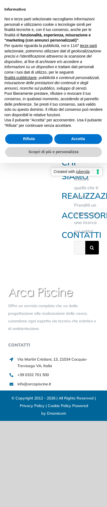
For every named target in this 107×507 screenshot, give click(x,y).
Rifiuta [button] (29, 139)
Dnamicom (56, 413)
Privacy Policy (33, 405)
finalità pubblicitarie (20, 77)
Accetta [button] (78, 139)
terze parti (88, 45)
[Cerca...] (79, 247)
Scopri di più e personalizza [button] (53, 152)
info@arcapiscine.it (34, 384)
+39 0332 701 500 (33, 374)
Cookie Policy (60, 405)
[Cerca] (92, 247)
